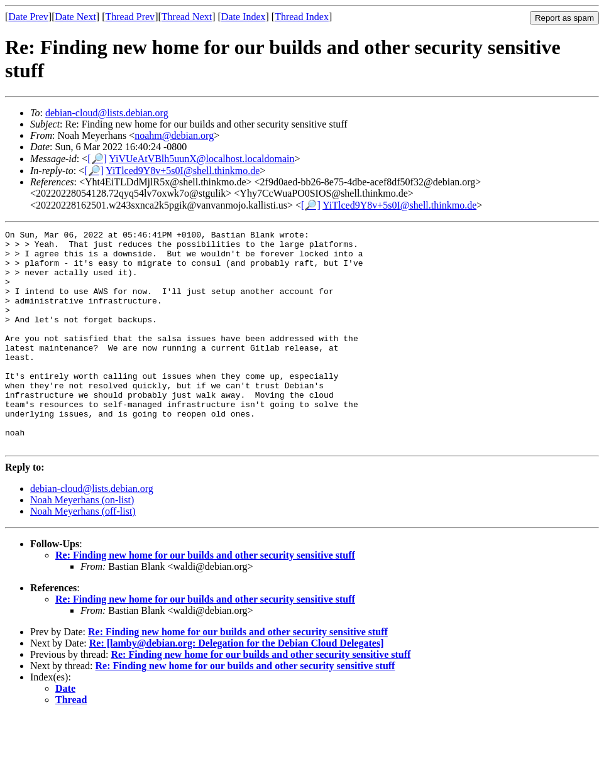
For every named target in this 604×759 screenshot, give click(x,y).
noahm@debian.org (174, 135)
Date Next (75, 16)
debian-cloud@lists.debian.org (106, 112)
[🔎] (97, 158)
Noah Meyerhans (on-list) (82, 543)
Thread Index (302, 16)
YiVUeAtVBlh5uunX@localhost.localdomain (201, 158)
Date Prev (28, 16)
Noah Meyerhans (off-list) (83, 554)
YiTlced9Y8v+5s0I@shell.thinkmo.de (183, 170)
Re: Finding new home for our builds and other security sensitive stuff (205, 598)
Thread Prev (130, 16)
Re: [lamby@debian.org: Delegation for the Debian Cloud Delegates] (236, 686)
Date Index (243, 16)
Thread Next (187, 16)
